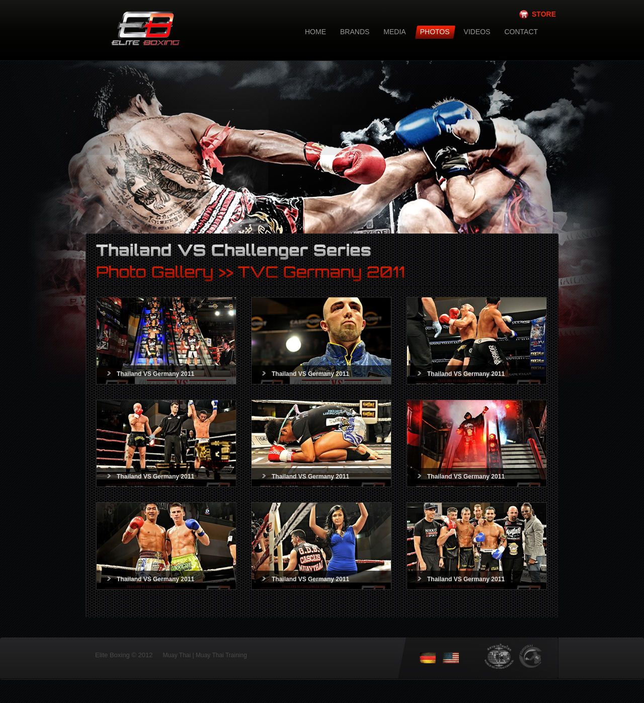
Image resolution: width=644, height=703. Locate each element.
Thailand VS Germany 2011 (155, 373)
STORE (544, 14)
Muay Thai (177, 655)
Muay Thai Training (221, 655)
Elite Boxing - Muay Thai (173, 49)
